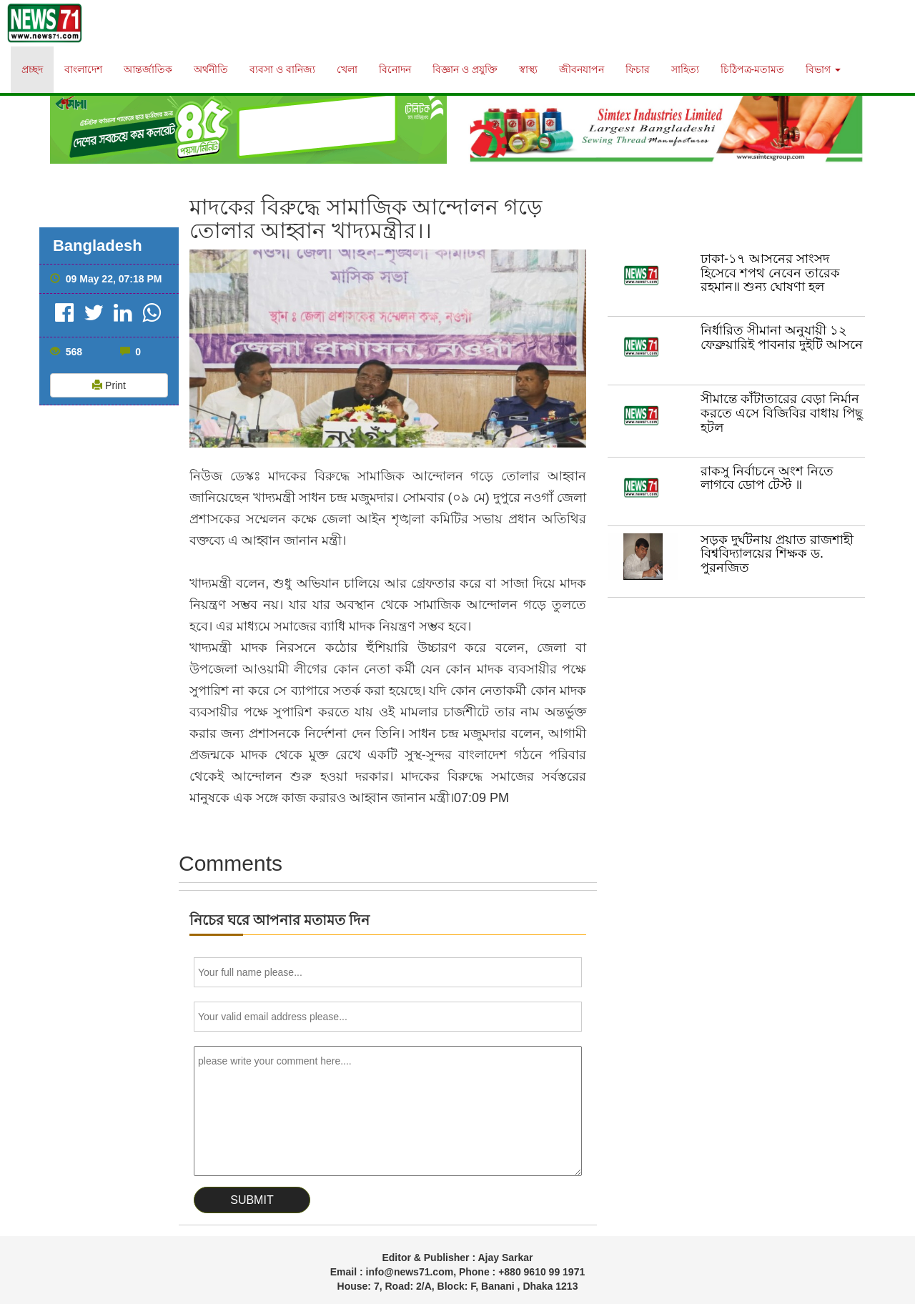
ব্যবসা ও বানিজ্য (282, 69)
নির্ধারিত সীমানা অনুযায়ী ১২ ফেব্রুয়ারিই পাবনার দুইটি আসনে (782, 337)
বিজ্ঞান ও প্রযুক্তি (465, 69)
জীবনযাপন (581, 69)
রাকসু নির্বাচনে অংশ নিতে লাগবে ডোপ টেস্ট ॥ (767, 478)
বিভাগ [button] (823, 69)
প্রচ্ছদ (32, 69)
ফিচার (637, 69)
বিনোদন (395, 69)
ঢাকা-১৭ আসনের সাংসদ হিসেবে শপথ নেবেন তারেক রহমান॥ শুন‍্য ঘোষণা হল (770, 273)
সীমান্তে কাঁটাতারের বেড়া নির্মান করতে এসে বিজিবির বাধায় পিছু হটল (782, 413)
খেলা (347, 69)
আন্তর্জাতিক (148, 69)
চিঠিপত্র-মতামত (753, 69)
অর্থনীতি (211, 69)
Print (109, 385)
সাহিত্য (685, 69)
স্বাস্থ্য (528, 69)
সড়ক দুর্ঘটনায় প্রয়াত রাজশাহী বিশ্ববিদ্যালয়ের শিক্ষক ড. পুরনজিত (777, 554)
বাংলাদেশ (83, 69)
